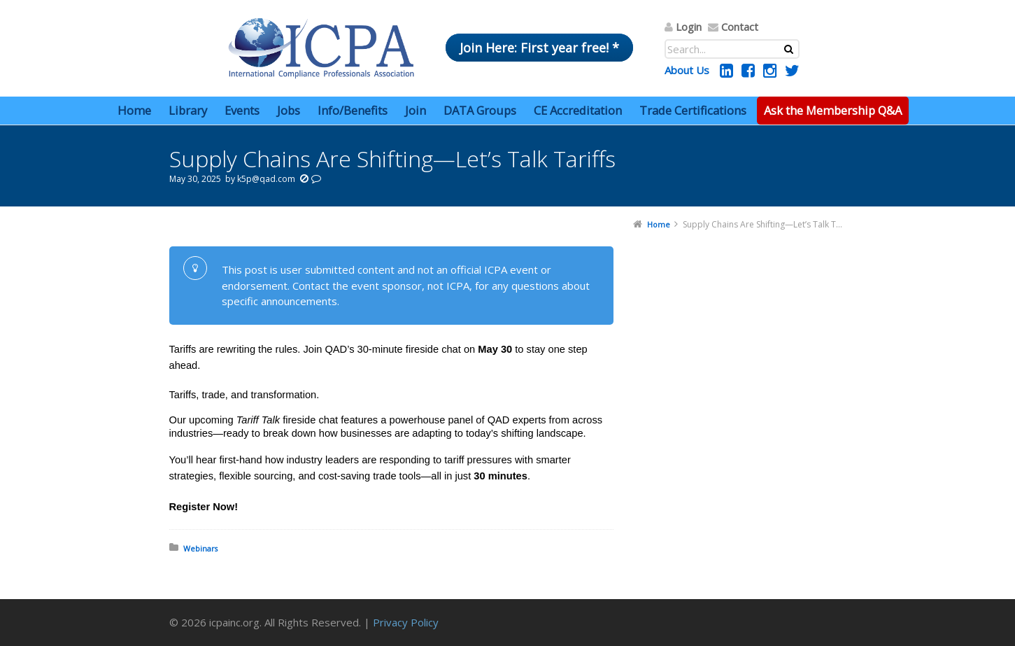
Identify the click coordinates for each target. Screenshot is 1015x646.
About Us (687, 70)
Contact (739, 27)
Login (689, 27)
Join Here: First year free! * (539, 47)
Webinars (200, 548)
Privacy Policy (406, 622)
